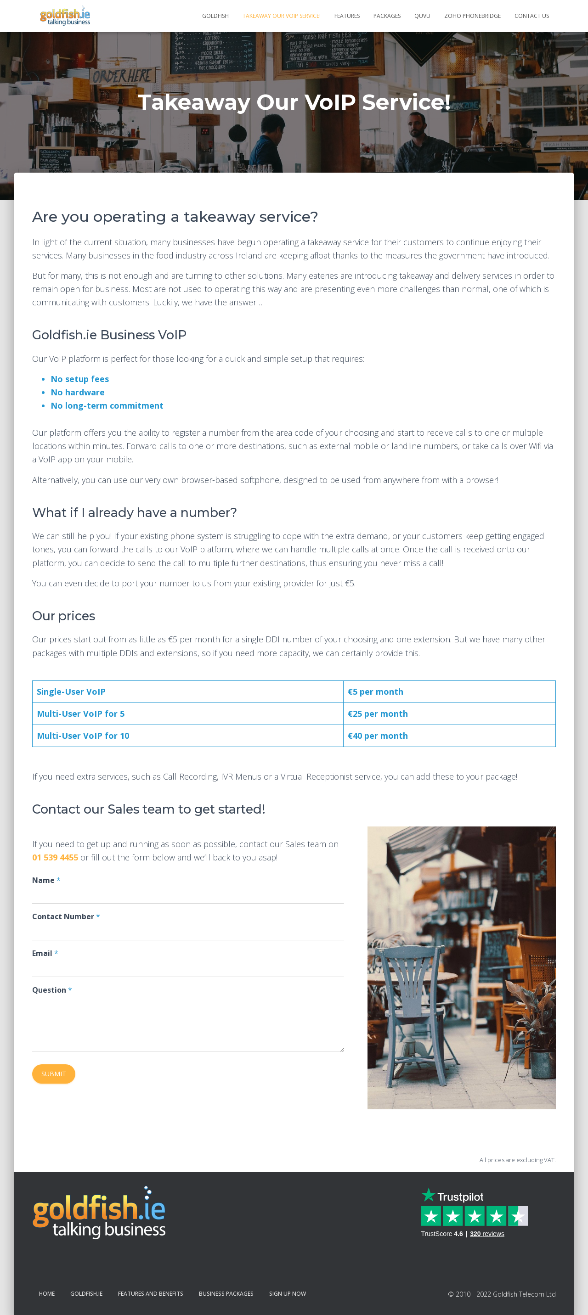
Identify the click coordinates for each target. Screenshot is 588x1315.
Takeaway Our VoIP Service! (282, 16)
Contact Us (531, 16)
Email (45, 953)
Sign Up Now (287, 1294)
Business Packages (226, 1294)
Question (52, 990)
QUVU (422, 16)
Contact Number (66, 917)
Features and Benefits (150, 1294)
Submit (53, 1073)
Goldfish (215, 16)
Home (47, 1294)
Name (46, 880)
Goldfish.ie (86, 1294)
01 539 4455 (55, 857)
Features (347, 16)
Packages (387, 16)
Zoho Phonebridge (472, 16)
